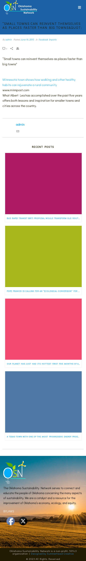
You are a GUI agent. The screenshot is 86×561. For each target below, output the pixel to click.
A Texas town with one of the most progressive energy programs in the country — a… (44, 436)
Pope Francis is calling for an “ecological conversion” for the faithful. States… (44, 291)
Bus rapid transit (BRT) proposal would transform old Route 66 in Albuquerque (44, 218)
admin (8, 39)
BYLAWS (8, 511)
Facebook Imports (47, 39)
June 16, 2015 (27, 39)
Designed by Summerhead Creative (52, 553)
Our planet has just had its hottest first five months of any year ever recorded (44, 363)
